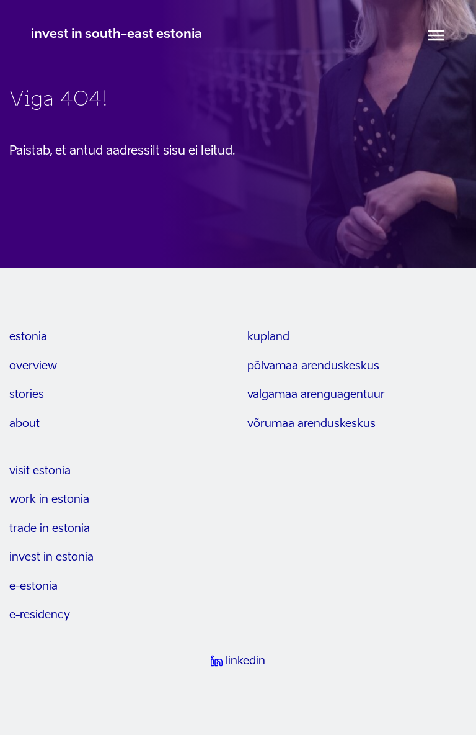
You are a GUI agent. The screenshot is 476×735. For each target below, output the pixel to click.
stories (26, 394)
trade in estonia (49, 528)
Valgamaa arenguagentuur (316, 394)
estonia (28, 337)
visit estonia (40, 471)
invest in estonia (51, 557)
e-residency (39, 615)
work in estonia (49, 499)
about (24, 424)
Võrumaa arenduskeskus (311, 424)
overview (33, 366)
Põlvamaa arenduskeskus (313, 366)
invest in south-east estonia (116, 35)
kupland (268, 337)
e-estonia (33, 586)
